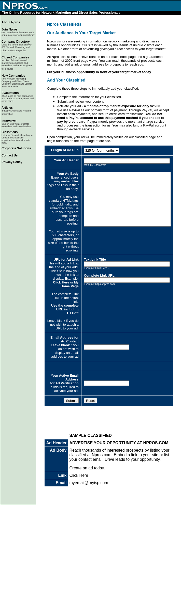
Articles (7, 107)
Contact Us (10, 155)
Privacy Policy (12, 162)
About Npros (11, 22)
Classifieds (10, 132)
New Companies (13, 75)
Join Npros (10, 29)
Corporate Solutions (16, 148)
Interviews (9, 121)
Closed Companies (15, 57)
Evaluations (10, 93)
